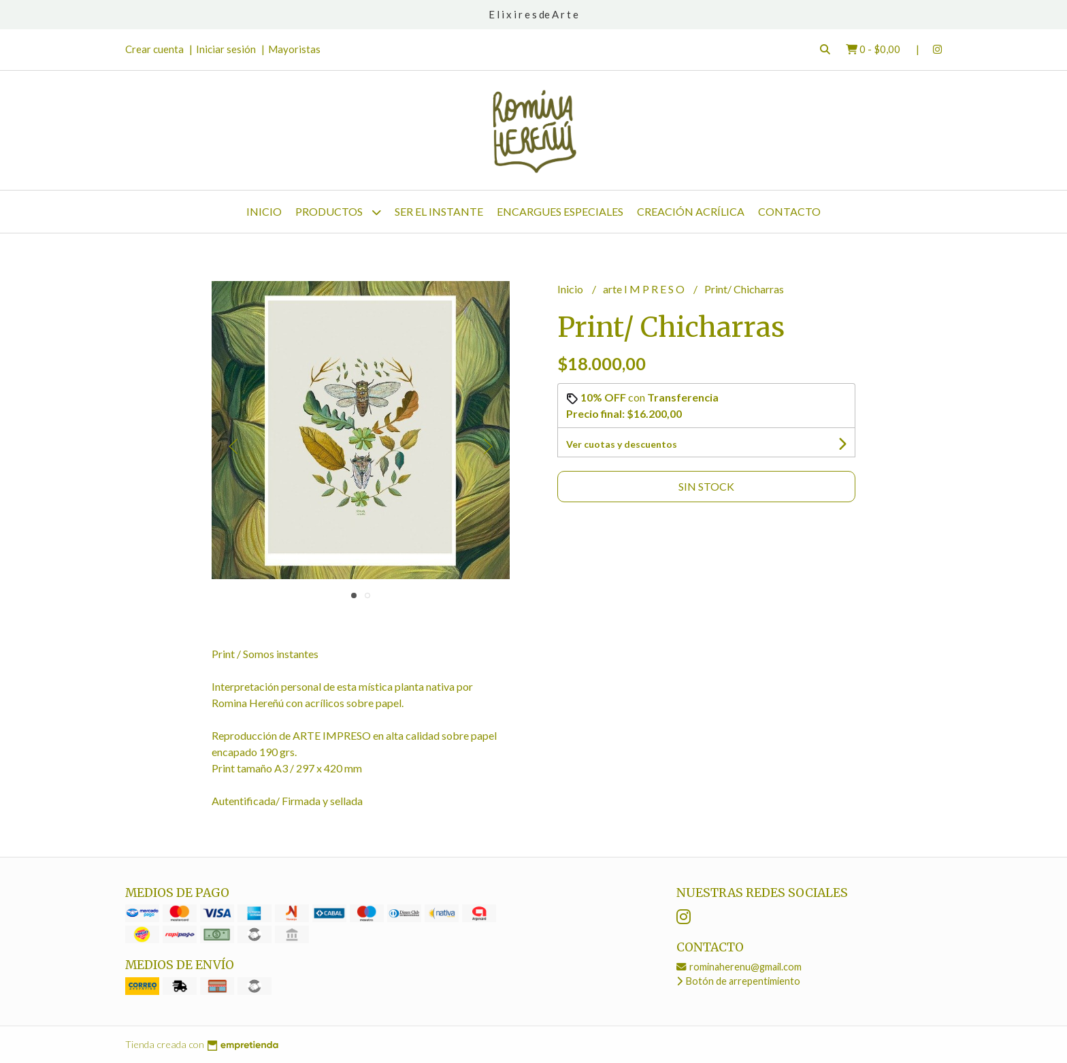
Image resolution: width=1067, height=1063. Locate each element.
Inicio (264, 211)
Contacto (789, 211)
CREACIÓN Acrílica (690, 211)
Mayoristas (294, 49)
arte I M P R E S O (645, 288)
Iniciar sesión (226, 49)
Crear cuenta (154, 49)
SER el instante (439, 211)
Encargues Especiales (560, 211)
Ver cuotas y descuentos (621, 444)
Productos (338, 212)
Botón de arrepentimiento (738, 981)
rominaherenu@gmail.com (739, 966)
